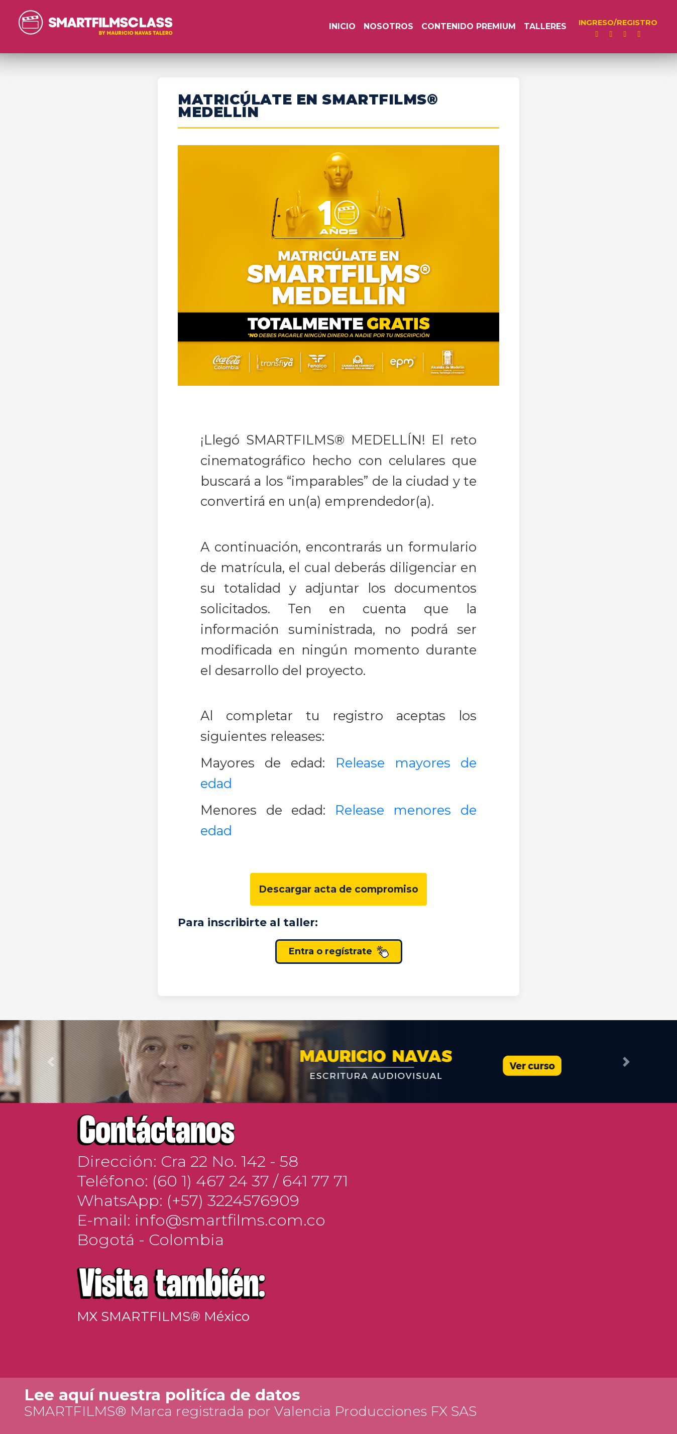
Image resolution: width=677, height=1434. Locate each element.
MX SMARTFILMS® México (163, 1316)
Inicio (342, 26)
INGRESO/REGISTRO (618, 22)
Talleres (545, 26)
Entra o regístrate (339, 952)
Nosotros (388, 26)
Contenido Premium (468, 26)
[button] (50, 1061)
